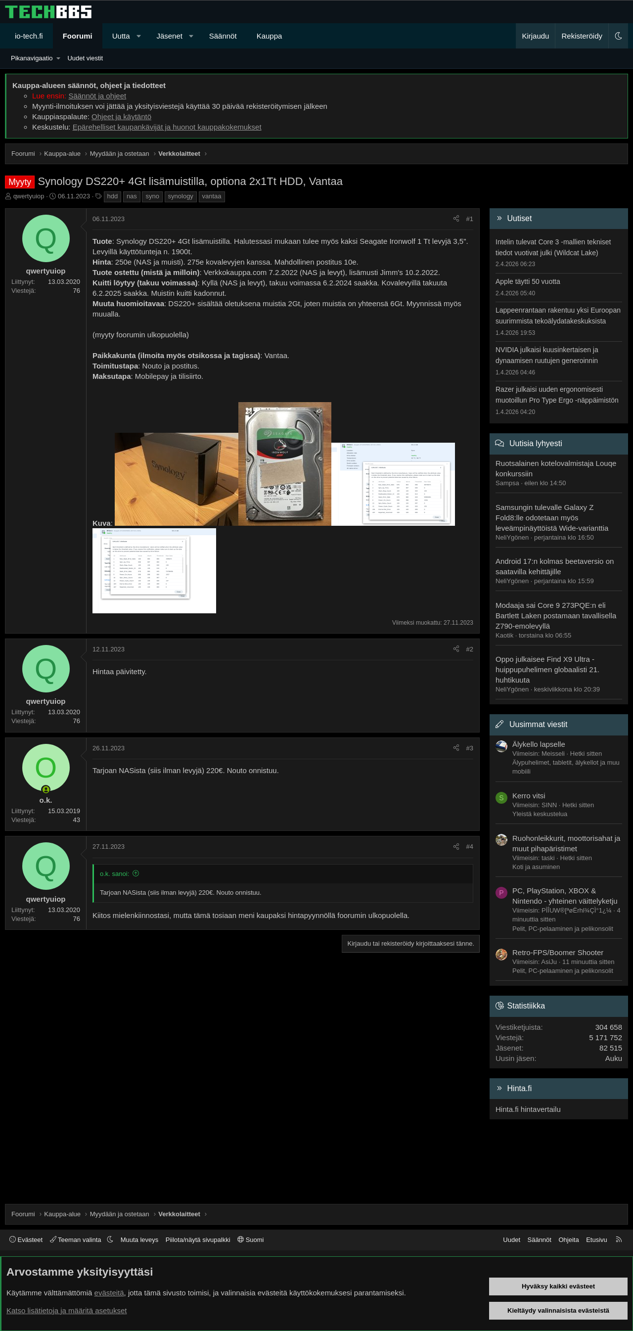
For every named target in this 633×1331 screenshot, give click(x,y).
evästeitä (109, 1292)
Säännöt (223, 36)
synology (180, 196)
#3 (469, 748)
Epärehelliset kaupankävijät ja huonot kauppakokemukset (167, 127)
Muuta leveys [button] (140, 1239)
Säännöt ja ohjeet (97, 96)
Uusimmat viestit (538, 724)
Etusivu (596, 1239)
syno (152, 196)
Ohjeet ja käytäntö (121, 116)
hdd (112, 196)
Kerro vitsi (528, 795)
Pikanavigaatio (32, 58)
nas (132, 196)
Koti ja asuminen (536, 867)
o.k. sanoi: (114, 873)
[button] (138, 35)
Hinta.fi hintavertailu (528, 1109)
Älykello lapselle (538, 744)
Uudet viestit (85, 58)
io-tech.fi (29, 36)
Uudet (511, 1239)
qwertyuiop (29, 196)
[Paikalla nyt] (45, 789)
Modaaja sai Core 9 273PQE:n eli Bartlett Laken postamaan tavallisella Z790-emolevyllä (556, 615)
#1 (469, 219)
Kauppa (269, 36)
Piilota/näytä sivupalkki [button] (198, 1239)
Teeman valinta (76, 1239)
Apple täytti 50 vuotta (528, 281)
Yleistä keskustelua (539, 814)
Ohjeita (568, 1239)
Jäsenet (169, 36)
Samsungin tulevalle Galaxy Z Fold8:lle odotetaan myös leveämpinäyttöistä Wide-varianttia (552, 517)
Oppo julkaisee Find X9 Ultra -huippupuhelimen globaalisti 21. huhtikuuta (547, 669)
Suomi (250, 1239)
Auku (613, 1058)
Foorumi (77, 36)
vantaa (212, 196)
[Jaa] (456, 219)
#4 (469, 846)
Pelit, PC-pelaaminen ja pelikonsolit (562, 928)
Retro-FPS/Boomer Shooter (557, 952)
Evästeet (26, 1239)
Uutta (121, 36)
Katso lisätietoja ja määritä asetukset (66, 1310)
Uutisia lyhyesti (535, 443)
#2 (469, 649)
